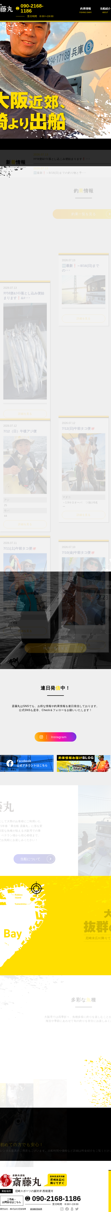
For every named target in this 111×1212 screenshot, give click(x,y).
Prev (4, 80)
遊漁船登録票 (36, 1209)
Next (106, 80)
